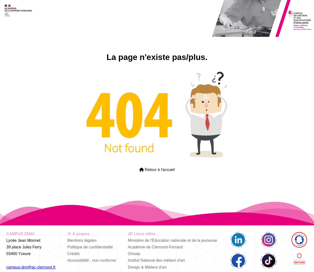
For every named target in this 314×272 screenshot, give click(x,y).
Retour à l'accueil (157, 170)
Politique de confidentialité (90, 247)
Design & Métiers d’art (147, 267)
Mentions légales (82, 240)
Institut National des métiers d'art (156, 260)
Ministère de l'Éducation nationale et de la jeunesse (172, 240)
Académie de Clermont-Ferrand (155, 247)
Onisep (134, 254)
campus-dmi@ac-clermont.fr (31, 267)
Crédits (73, 254)
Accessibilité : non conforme (91, 260)
